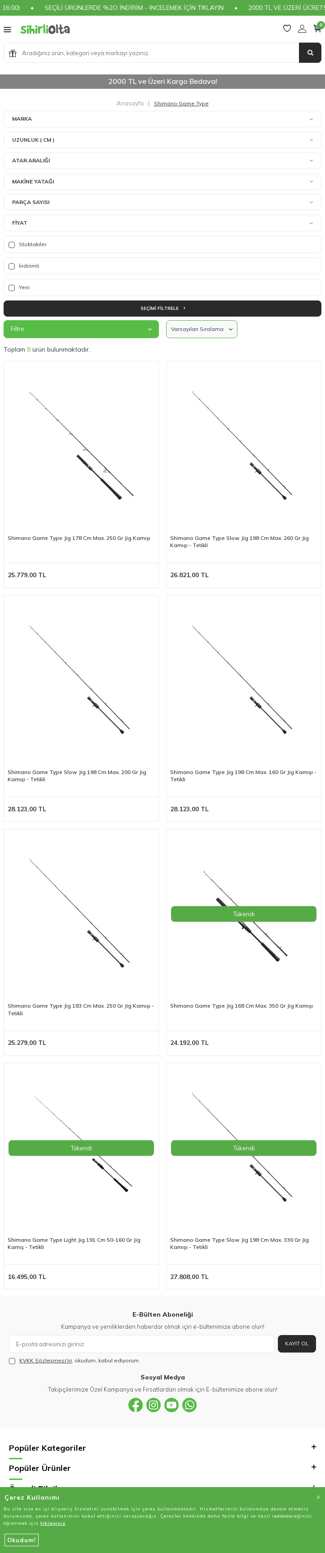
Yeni (19, 287)
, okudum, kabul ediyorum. (74, 1360)
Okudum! (21, 1540)
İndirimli (24, 266)
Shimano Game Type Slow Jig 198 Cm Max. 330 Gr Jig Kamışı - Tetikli (239, 1243)
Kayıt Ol (297, 1343)
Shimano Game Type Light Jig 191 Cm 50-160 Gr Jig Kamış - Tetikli (74, 1243)
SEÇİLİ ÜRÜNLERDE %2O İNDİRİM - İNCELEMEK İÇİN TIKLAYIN (148, 8)
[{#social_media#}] (135, 1405)
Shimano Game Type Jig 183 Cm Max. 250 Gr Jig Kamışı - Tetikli (81, 1009)
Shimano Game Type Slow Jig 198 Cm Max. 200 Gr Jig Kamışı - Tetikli (77, 776)
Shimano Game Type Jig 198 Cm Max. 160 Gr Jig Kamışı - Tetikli (243, 776)
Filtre (81, 328)
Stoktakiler (28, 244)
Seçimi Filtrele (163, 308)
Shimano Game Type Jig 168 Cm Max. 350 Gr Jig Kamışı (241, 1005)
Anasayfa (130, 103)
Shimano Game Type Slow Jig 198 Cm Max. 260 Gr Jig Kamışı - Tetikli (239, 541)
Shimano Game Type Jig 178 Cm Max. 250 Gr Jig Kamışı (79, 538)
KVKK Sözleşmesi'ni (45, 1360)
